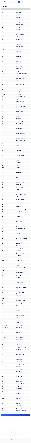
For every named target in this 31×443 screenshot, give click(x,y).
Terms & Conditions (15, 439)
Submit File (6, 439)
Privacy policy (10, 439)
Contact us (2, 439)
